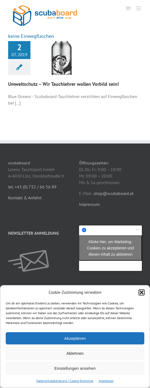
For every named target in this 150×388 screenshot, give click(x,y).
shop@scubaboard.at (113, 193)
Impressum (106, 381)
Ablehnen (74, 353)
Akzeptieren (75, 338)
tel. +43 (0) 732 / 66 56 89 (32, 187)
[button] (141, 292)
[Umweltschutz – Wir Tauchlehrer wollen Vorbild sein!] (62, 58)
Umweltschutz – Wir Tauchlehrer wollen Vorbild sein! (63, 84)
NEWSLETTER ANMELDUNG (33, 233)
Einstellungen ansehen (75, 368)
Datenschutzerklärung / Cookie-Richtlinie (64, 381)
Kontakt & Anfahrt (25, 197)
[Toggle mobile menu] (139, 8)
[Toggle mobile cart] (128, 8)
